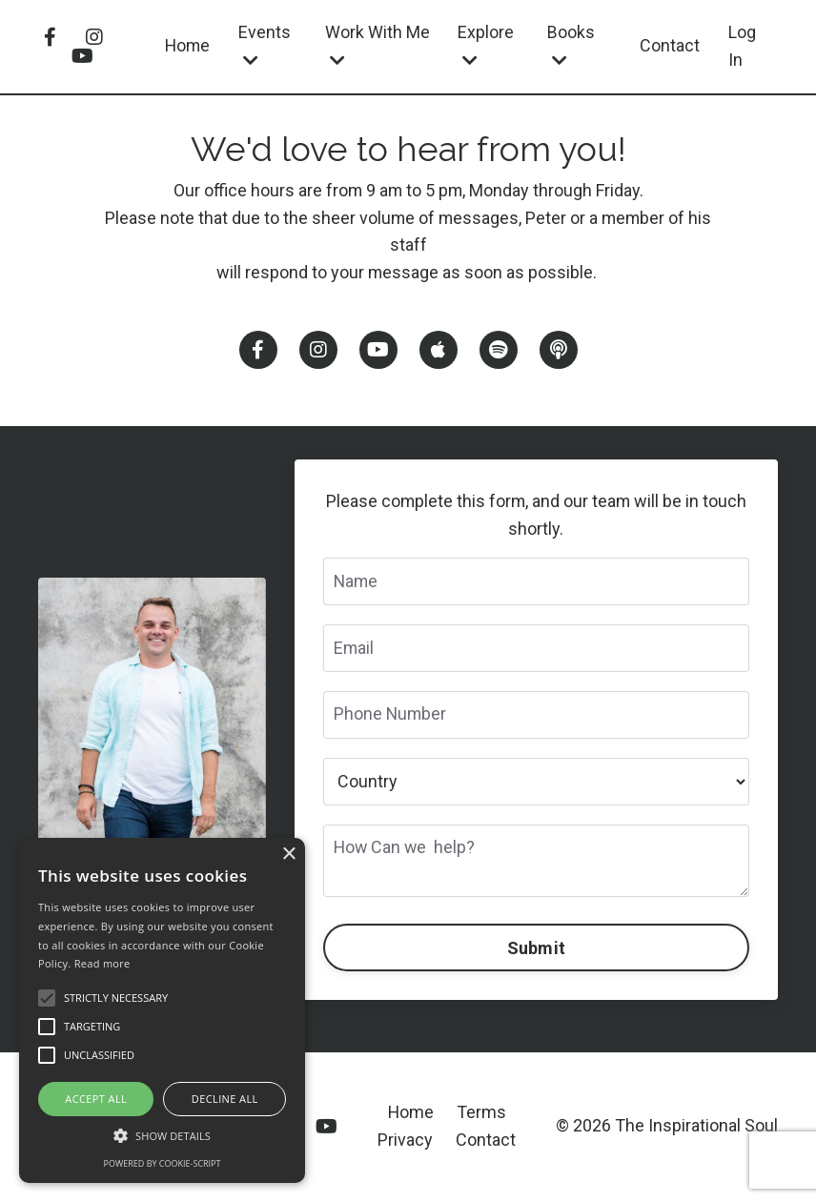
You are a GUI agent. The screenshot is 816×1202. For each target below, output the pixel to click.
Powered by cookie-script (162, 1163)
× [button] (288, 854)
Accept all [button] (96, 1098)
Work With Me (378, 45)
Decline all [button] (225, 1098)
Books (572, 45)
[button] (162, 1135)
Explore (487, 45)
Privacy (405, 1141)
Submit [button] (536, 949)
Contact (670, 45)
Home (188, 45)
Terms (481, 1113)
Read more (102, 963)
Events (266, 45)
